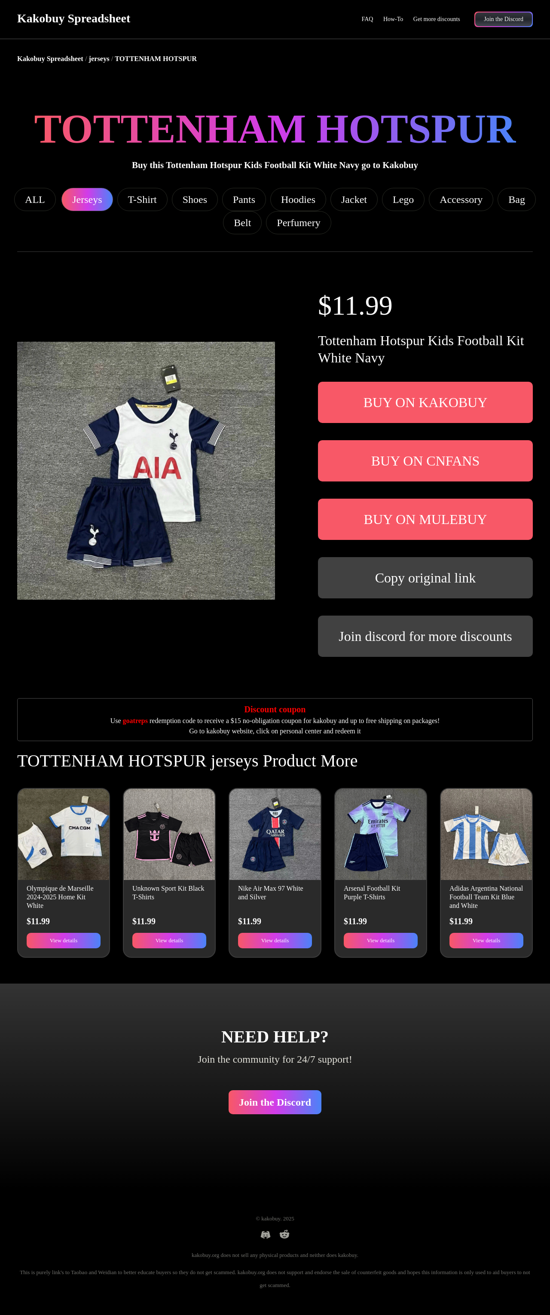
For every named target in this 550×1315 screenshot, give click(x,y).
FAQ (367, 19)
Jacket (354, 199)
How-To (393, 19)
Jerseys (87, 199)
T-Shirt (142, 199)
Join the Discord (275, 1102)
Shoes (195, 199)
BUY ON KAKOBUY (426, 402)
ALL (35, 199)
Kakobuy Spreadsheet (73, 18)
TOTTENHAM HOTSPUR (156, 59)
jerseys (99, 59)
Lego (403, 199)
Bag (516, 199)
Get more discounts (436, 19)
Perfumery (298, 222)
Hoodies (298, 199)
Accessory (461, 199)
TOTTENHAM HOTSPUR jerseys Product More (187, 760)
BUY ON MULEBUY (425, 519)
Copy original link (425, 577)
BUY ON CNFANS (425, 461)
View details (64, 940)
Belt (242, 222)
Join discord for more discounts (425, 636)
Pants (244, 199)
